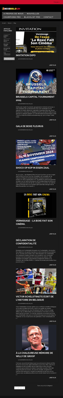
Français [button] (57, 2)
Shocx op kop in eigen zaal (32, 167)
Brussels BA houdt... (7, 49)
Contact (48, 17)
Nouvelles (33, 14)
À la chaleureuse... (7, 53)
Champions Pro (12, 17)
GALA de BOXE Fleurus (29, 126)
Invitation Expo (6, 36)
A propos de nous (14, 14)
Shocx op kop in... (6, 40)
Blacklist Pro (32, 17)
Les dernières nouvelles (25, 59)
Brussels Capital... (6, 45)
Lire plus (52, 65)
